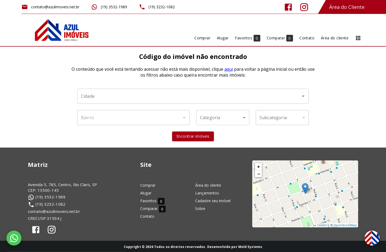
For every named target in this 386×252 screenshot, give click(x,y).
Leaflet (322, 225)
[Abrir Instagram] (304, 7)
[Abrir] (303, 96)
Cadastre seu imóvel (213, 200)
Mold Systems (250, 247)
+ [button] (258, 166)
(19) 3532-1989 (50, 197)
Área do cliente (208, 185)
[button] (222, 117)
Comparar (153, 209)
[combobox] (193, 96)
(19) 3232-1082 (50, 204)
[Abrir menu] (358, 38)
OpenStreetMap (345, 225)
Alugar (145, 192)
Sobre (200, 208)
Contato (147, 216)
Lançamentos (207, 192)
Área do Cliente (347, 7)
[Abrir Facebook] (288, 7)
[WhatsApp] (13, 238)
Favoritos (152, 201)
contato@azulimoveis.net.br (54, 211)
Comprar (147, 185)
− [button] (258, 174)
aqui (228, 69)
